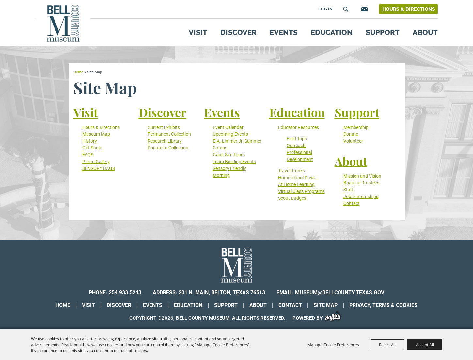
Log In (325, 9)
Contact (351, 203)
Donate (350, 134)
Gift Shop (91, 147)
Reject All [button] (387, 344)
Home (78, 72)
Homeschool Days (296, 177)
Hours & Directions (408, 9)
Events (284, 32)
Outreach (296, 145)
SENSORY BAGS (98, 168)
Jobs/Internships (360, 196)
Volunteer (353, 141)
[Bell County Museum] (63, 23)
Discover (238, 32)
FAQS (87, 154)
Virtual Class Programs (301, 191)
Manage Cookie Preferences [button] (333, 344)
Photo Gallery (96, 161)
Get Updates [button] (364, 9)
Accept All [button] (425, 344)
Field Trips (297, 138)
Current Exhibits (164, 127)
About (425, 32)
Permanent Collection (169, 134)
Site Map (326, 305)
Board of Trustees (361, 182)
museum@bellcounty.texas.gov (339, 292)
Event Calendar (228, 127)
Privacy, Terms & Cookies (383, 305)
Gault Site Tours (229, 154)
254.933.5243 (125, 292)
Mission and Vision (362, 176)
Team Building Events (234, 161)
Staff (348, 189)
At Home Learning (296, 184)
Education (332, 32)
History (89, 141)
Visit (198, 32)
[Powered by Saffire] (335, 318)
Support (383, 32)
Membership (356, 127)
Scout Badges (292, 198)
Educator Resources (298, 127)
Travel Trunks (291, 170)
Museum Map (96, 134)
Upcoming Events (230, 134)
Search (346, 9)
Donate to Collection (168, 147)
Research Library (165, 141)
